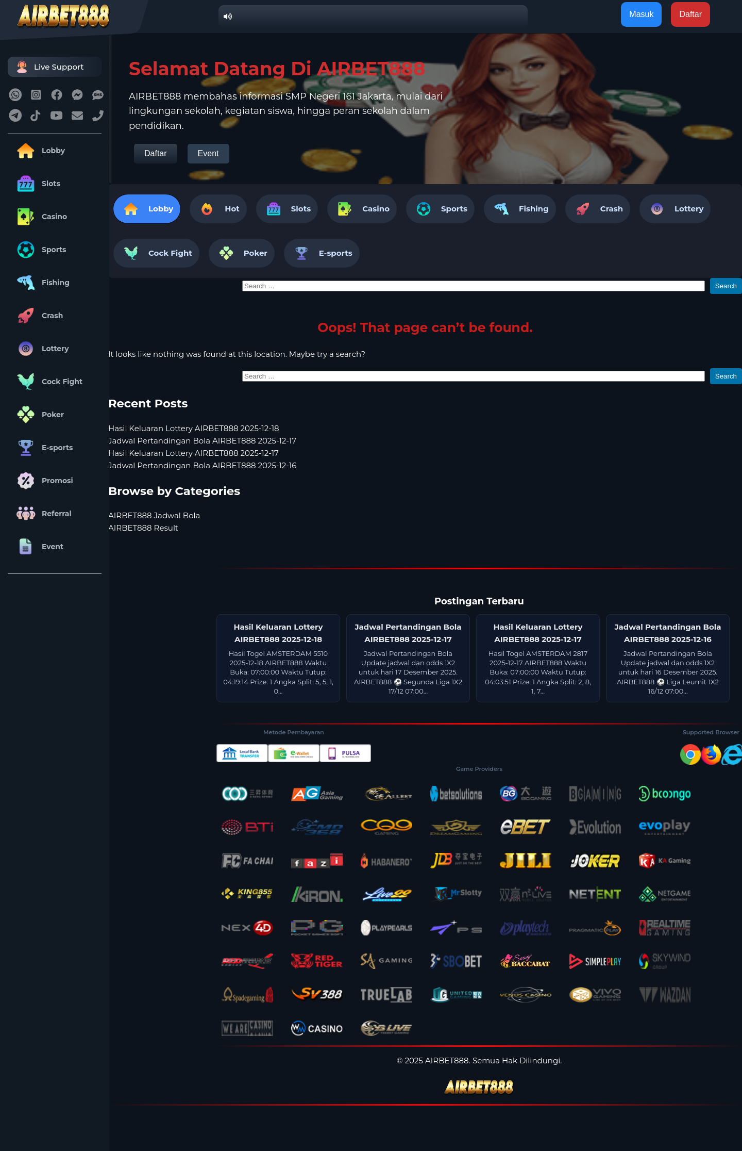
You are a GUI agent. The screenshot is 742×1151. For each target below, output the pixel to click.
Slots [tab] (287, 209)
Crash (38, 315)
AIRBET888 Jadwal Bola (154, 515)
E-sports (43, 448)
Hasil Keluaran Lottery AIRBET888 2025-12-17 (193, 453)
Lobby (39, 150)
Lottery (41, 348)
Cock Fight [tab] (156, 253)
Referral (42, 514)
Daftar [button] (690, 14)
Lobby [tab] (147, 209)
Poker (38, 414)
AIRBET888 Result (143, 528)
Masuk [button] (641, 14)
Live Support (48, 67)
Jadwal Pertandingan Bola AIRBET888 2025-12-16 (202, 465)
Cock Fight (47, 381)
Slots (36, 183)
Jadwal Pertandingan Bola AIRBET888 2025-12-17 (202, 441)
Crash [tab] (597, 209)
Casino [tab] (362, 209)
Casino (40, 216)
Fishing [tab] (520, 209)
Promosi (43, 481)
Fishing (41, 282)
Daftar (155, 153)
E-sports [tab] (321, 253)
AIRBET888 (447, 1060)
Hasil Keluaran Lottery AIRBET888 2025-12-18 (193, 428)
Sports (39, 249)
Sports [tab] (440, 209)
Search (726, 286)
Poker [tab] (241, 253)
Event (38, 547)
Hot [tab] (218, 209)
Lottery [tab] (675, 209)
